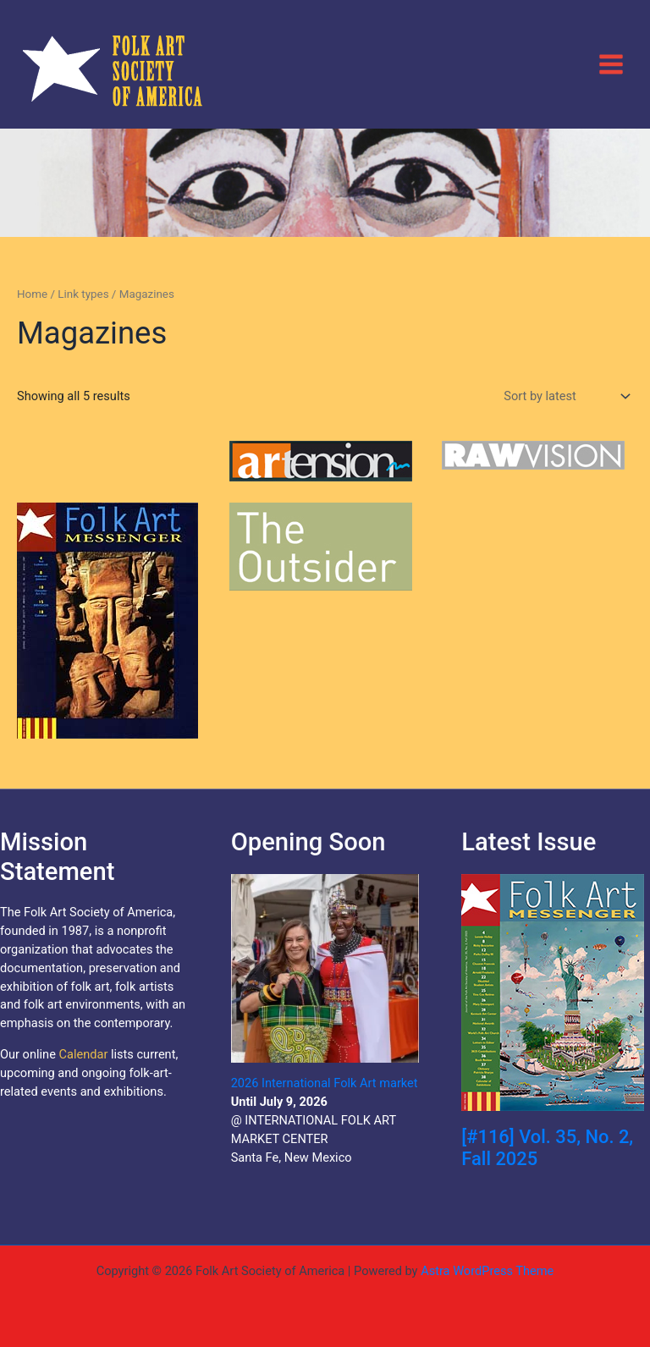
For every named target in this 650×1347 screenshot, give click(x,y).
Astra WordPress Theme (487, 1270)
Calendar (82, 1054)
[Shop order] (565, 396)
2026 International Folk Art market (324, 1083)
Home (32, 294)
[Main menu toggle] (611, 63)
